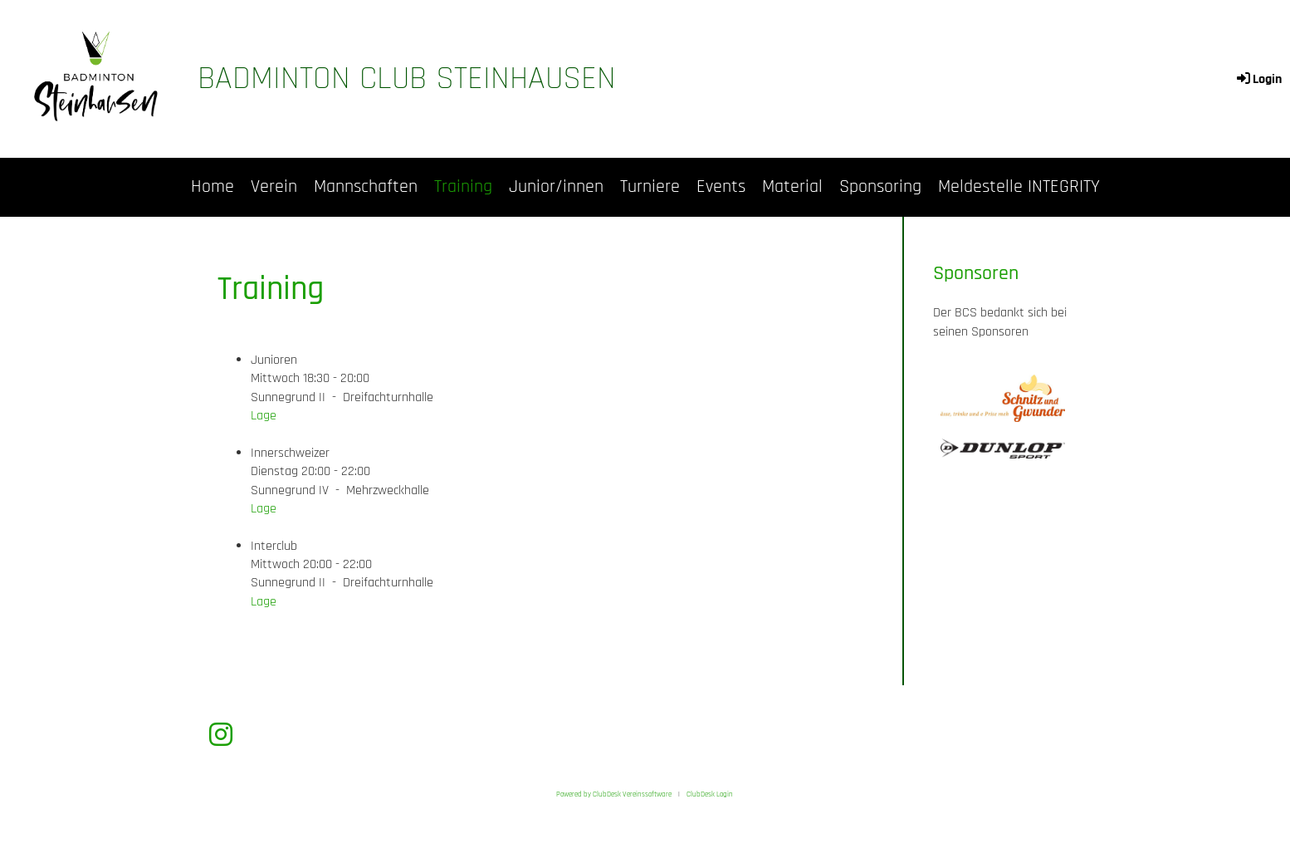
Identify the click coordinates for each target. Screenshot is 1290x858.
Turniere (650, 187)
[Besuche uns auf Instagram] (220, 736)
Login (1258, 79)
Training (463, 187)
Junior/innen (556, 187)
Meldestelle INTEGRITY (1019, 187)
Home (212, 187)
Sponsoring (880, 187)
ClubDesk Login (710, 794)
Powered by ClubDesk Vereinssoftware (614, 794)
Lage (263, 415)
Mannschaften (366, 187)
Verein (274, 187)
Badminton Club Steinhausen (407, 78)
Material (792, 187)
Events (720, 187)
